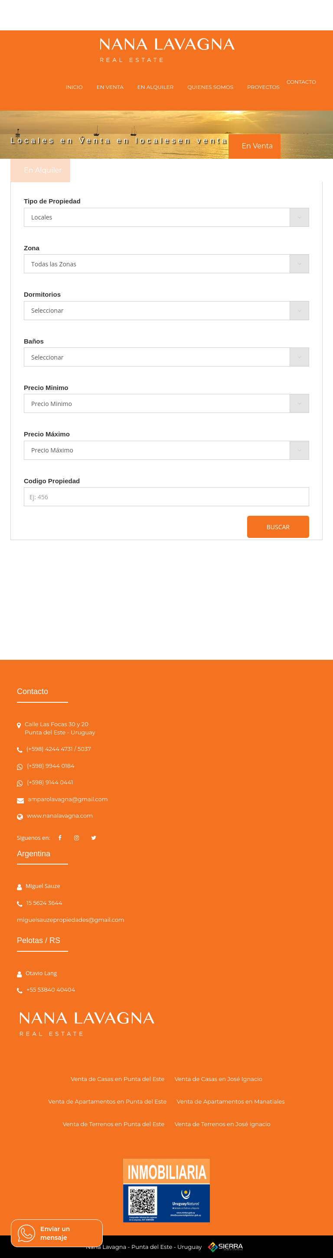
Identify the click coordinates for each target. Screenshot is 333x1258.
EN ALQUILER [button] (155, 87)
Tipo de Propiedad (52, 201)
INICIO (74, 87)
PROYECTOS (263, 87)
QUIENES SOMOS (210, 87)
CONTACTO (301, 82)
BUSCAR (278, 527)
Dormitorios (42, 294)
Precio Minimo (46, 387)
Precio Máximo (47, 434)
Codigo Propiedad (52, 481)
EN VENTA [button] (110, 87)
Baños (34, 341)
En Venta (257, 146)
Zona (31, 248)
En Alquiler (43, 170)
